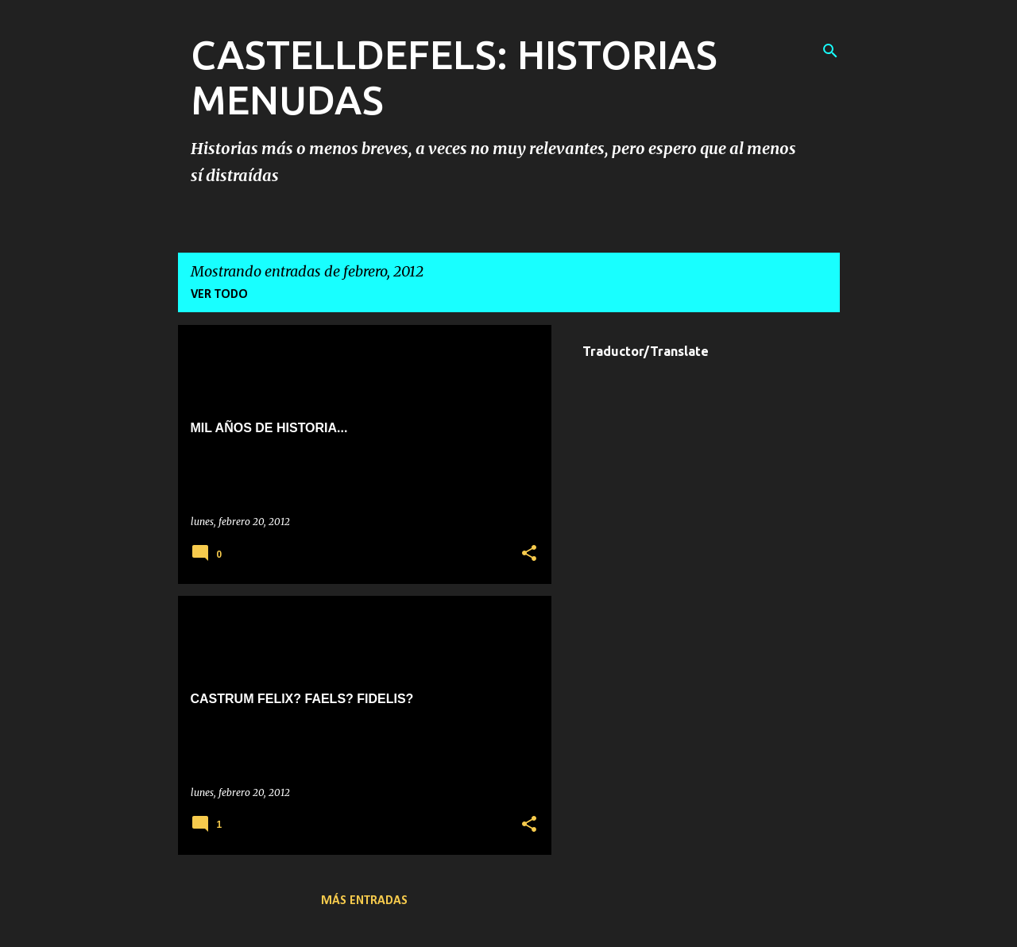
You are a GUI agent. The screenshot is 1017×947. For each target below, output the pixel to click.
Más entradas (364, 901)
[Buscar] (830, 51)
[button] (529, 554)
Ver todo (219, 294)
